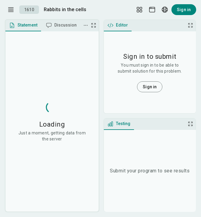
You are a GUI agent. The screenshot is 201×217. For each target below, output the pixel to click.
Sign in (184, 9)
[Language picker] (165, 10)
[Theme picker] (152, 10)
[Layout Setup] (139, 10)
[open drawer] (11, 10)
